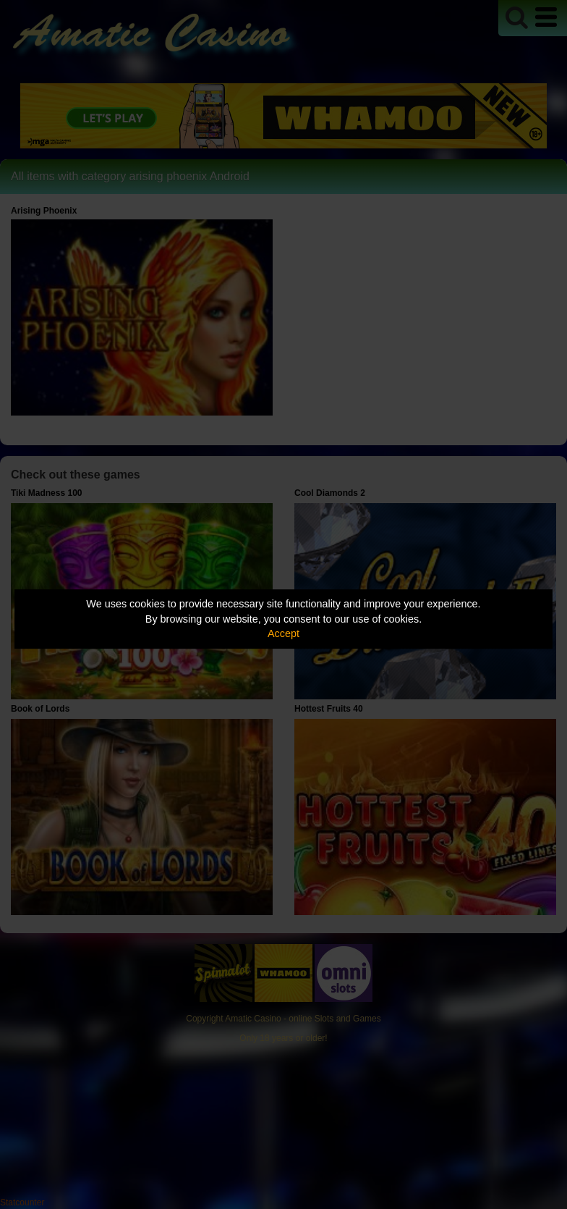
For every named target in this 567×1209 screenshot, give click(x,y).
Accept (283, 633)
